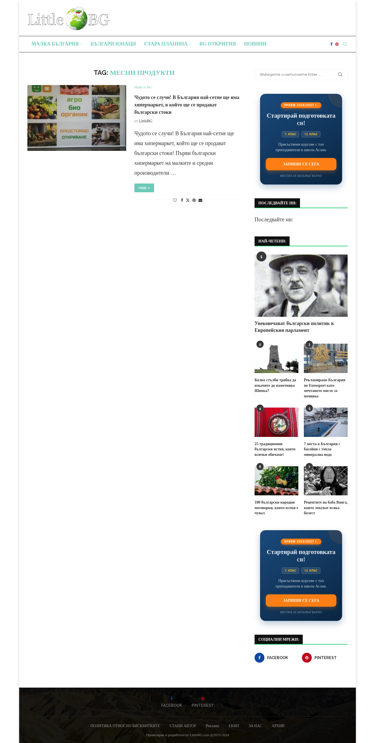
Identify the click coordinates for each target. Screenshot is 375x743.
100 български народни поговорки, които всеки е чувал (276, 507)
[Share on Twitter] (188, 200)
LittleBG (145, 121)
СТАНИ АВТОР (183, 726)
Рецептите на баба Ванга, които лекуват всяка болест (326, 507)
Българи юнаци (113, 44)
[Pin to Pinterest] (194, 200)
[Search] (345, 44)
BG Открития (217, 44)
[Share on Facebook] (182, 200)
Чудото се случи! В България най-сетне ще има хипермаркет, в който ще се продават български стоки (186, 105)
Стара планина (166, 44)
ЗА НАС (255, 726)
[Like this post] (175, 200)
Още (144, 188)
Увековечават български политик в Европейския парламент (294, 327)
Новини (255, 44)
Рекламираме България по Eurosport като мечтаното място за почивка (324, 388)
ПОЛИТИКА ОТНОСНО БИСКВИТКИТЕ (125, 726)
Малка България (55, 44)
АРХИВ (278, 726)
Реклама (212, 726)
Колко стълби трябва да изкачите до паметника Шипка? (275, 385)
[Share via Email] (200, 200)
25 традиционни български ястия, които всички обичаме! (275, 449)
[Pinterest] (337, 44)
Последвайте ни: (274, 219)
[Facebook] (331, 44)
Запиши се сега (301, 164)
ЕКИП (234, 726)
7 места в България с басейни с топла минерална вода (322, 449)
